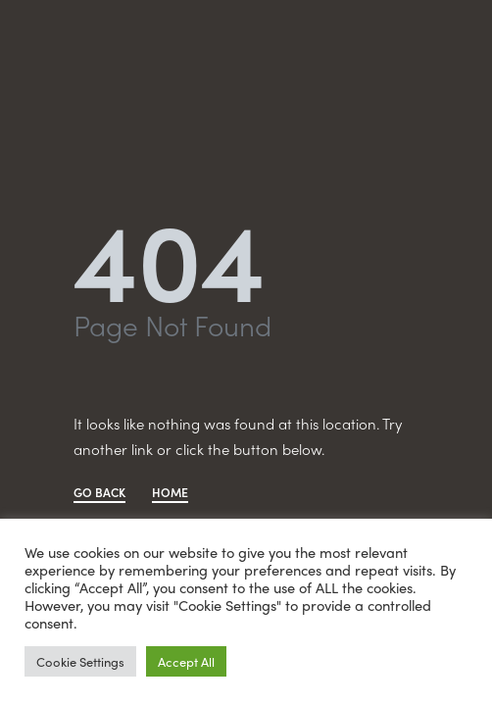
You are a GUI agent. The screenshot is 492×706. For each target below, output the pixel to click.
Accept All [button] (186, 661)
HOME (170, 493)
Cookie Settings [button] (80, 661)
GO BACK (99, 493)
